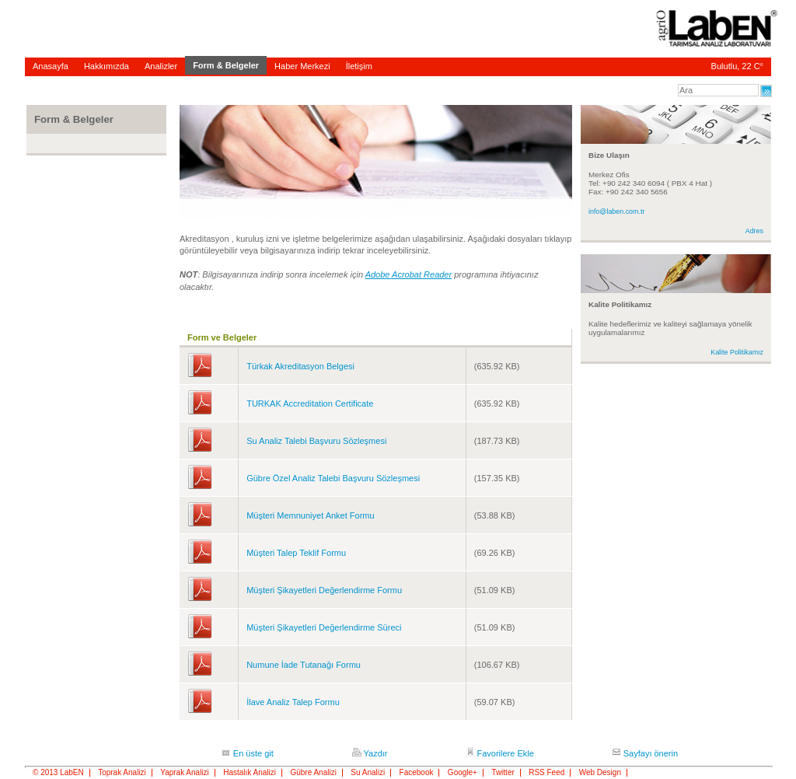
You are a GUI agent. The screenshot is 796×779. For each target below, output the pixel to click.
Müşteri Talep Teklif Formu (296, 552)
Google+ (462, 773)
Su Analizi (368, 773)
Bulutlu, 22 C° (737, 66)
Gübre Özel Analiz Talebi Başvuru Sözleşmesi (333, 478)
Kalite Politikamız (736, 352)
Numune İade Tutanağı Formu (303, 664)
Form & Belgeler (226, 65)
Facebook (417, 773)
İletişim (359, 66)
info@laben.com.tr (616, 211)
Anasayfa (50, 66)
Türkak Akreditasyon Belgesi (300, 366)
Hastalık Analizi (249, 773)
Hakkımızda (106, 66)
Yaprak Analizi (184, 773)
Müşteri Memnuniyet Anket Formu (310, 515)
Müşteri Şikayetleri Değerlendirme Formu (324, 590)
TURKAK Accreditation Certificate (309, 403)
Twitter (502, 773)
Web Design (600, 773)
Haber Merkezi (302, 66)
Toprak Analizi (122, 773)
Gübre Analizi (313, 773)
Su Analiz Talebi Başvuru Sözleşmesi (316, 440)
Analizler (161, 66)
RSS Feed (546, 773)
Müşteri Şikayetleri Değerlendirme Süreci (323, 627)
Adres (754, 231)
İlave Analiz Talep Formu (293, 702)
